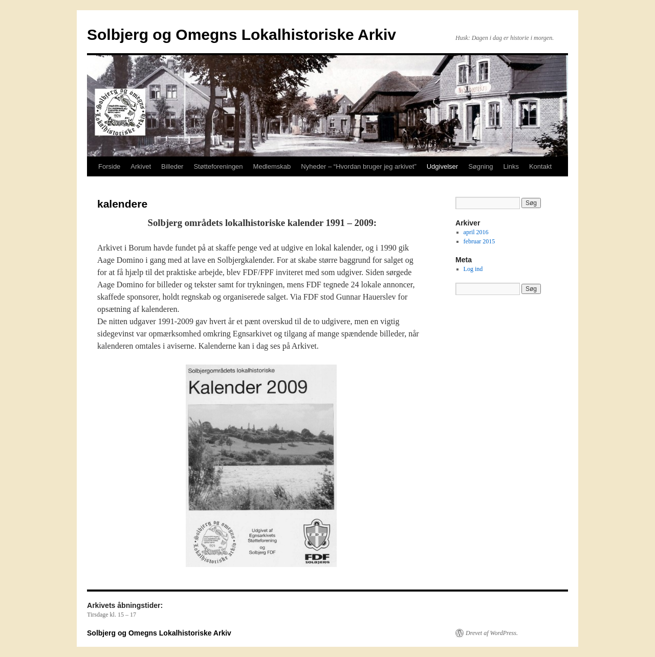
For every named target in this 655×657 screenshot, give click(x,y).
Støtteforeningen (218, 166)
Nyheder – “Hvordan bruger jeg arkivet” (358, 166)
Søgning (480, 166)
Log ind (473, 269)
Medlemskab (272, 166)
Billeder (172, 166)
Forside (109, 166)
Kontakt (540, 166)
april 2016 (476, 232)
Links (511, 166)
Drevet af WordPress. (492, 633)
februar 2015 (479, 241)
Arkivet (140, 166)
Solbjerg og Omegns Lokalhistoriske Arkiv (241, 34)
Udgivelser (442, 166)
